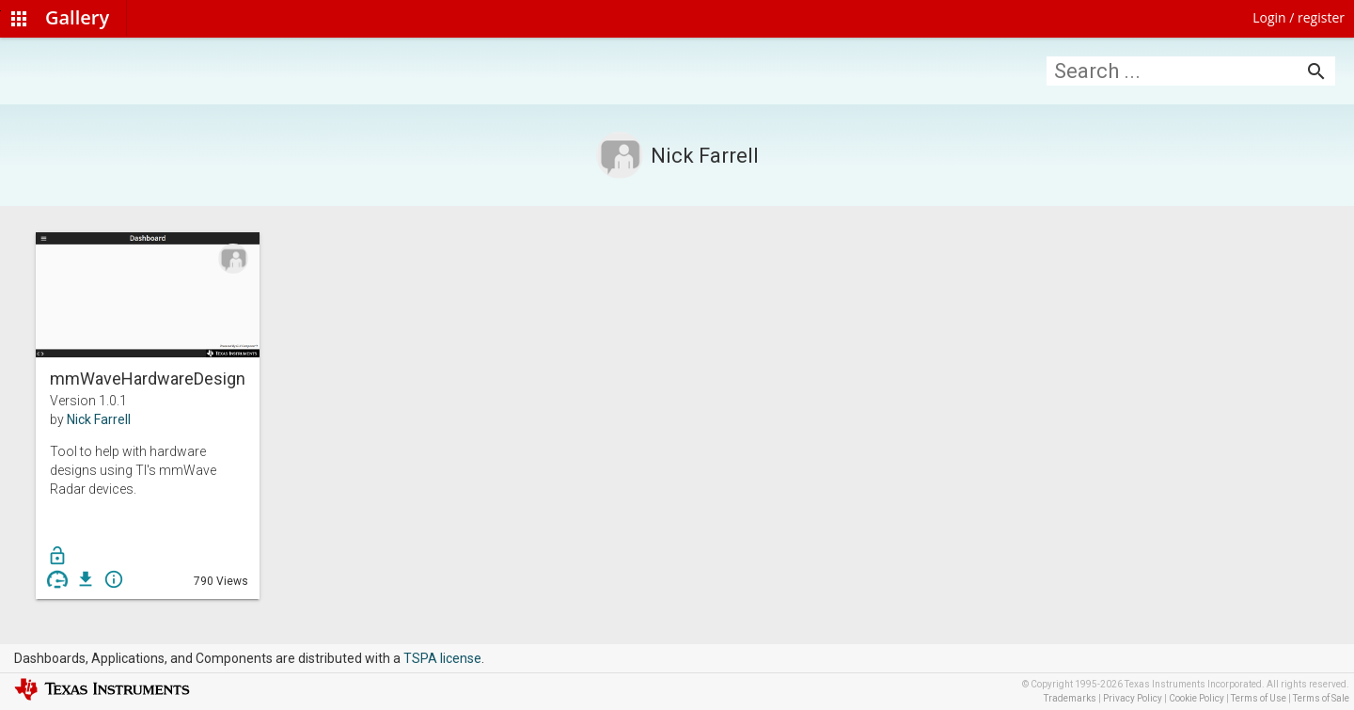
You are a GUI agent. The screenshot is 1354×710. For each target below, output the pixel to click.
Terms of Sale (1321, 698)
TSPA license (442, 658)
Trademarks (1070, 698)
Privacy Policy (1132, 698)
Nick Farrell (99, 419)
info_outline (113, 579)
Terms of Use (1258, 698)
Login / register (1298, 17)
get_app (85, 579)
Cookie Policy (1196, 698)
